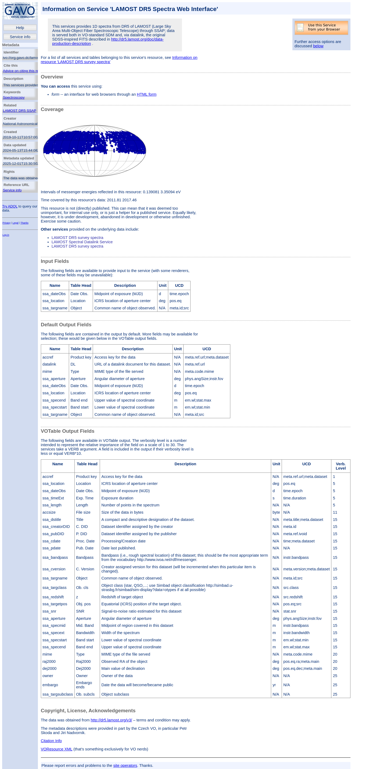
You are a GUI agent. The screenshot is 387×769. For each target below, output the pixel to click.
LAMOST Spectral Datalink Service (82, 242)
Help (20, 28)
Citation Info (51, 741)
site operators (125, 765)
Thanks (24, 222)
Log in (5, 235)
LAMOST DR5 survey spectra (77, 237)
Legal (16, 222)
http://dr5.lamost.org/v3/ (111, 720)
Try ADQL (9, 206)
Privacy (6, 222)
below (318, 46)
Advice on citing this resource (26, 71)
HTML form (146, 94)
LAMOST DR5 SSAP (19, 111)
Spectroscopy (14, 97)
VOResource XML (57, 749)
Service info (20, 37)
